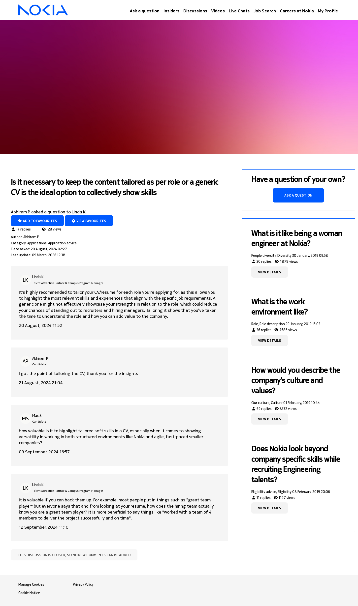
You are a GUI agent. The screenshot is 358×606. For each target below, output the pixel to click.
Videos (218, 11)
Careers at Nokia (297, 11)
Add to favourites (37, 220)
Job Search (265, 11)
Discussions (195, 11)
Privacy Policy (83, 584)
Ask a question (145, 11)
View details (269, 272)
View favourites (88, 220)
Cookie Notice (29, 592)
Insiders (171, 11)
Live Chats (239, 11)
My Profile (328, 11)
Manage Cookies (31, 584)
